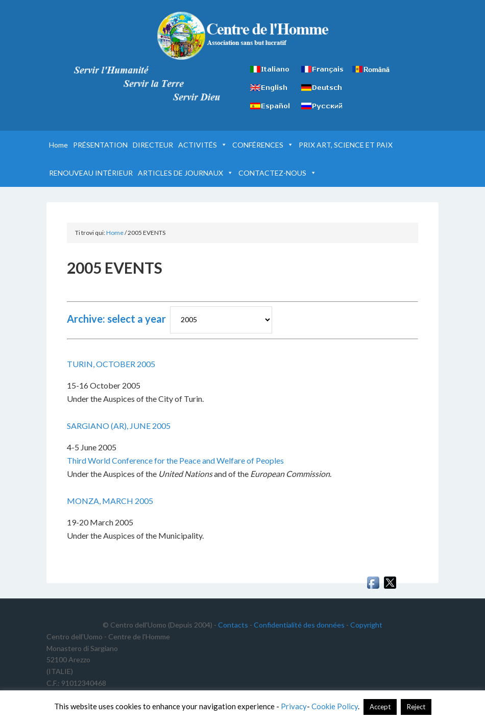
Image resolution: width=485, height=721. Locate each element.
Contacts (233, 624)
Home (58, 144)
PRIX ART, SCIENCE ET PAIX (346, 144)
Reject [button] (416, 707)
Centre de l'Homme (243, 35)
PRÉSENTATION (100, 144)
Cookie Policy (334, 706)
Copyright (366, 624)
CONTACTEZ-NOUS (277, 173)
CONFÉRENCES (263, 145)
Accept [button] (380, 707)
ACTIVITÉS (202, 145)
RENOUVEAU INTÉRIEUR (91, 173)
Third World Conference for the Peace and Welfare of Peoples (175, 460)
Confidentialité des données (299, 624)
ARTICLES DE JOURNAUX (185, 173)
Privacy (294, 706)
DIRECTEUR (153, 144)
